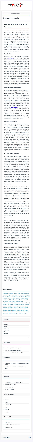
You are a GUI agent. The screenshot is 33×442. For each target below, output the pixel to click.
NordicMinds (7, 438)
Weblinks (6, 335)
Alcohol (4, 315)
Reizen (5, 327)
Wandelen (20, 305)
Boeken (15, 310)
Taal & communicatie (21, 296)
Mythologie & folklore (17, 301)
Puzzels (24, 310)
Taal (12, 312)
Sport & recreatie (10, 298)
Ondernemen (16, 295)
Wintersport (15, 305)
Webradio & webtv (6, 312)
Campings (10, 304)
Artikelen (6, 413)
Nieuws (24, 301)
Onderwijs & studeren (12, 296)
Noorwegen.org (7, 13)
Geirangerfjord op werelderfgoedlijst (16, 354)
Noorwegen (6, 326)
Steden (19, 293)
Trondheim (11, 391)
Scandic (6, 428)
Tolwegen (12, 307)
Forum (5, 333)
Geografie (11, 293)
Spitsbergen (11, 58)
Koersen (22, 312)
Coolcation (9, 315)
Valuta (6, 408)
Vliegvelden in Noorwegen (8, 310)
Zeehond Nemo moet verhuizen (15, 351)
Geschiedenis (5, 293)
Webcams (20, 310)
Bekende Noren (9, 301)
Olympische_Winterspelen (10, 426)
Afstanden (7, 411)
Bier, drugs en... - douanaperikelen (15, 349)
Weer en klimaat (14, 299)
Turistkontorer (16, 304)
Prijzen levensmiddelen (23, 313)
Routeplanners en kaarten (25, 304)
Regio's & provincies (25, 293)
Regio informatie (8, 406)
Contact (29, 438)
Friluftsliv (16, 298)
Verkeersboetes (6, 307)
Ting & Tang (6, 331)
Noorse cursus (16, 312)
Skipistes (25, 305)
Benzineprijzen (18, 307)
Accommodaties (26, 302)
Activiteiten (20, 302)
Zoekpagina (16, 313)
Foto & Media (6, 329)
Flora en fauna (21, 299)
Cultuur (15, 293)
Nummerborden (10, 313)
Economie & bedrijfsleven (8, 295)
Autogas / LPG (24, 307)
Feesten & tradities (22, 298)
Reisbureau (5, 304)
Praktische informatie (7, 305)
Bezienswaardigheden (12, 302)
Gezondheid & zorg (6, 299)
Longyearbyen (14, 107)
